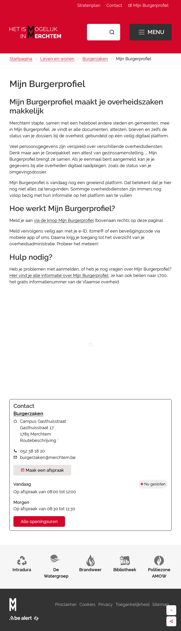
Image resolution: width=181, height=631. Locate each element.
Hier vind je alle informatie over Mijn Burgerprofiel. (59, 275)
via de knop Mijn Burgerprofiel (64, 220)
